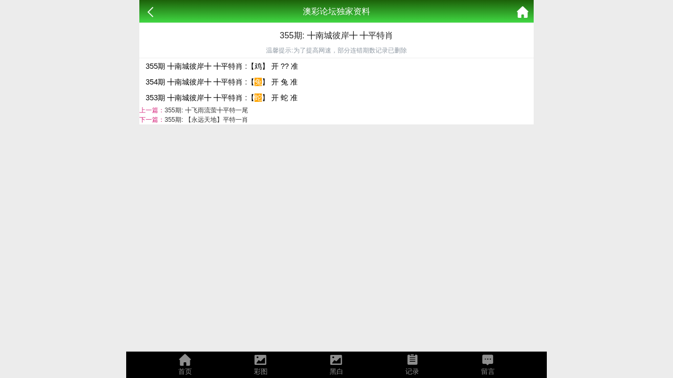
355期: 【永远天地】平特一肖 (206, 119)
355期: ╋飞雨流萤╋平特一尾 (206, 110)
